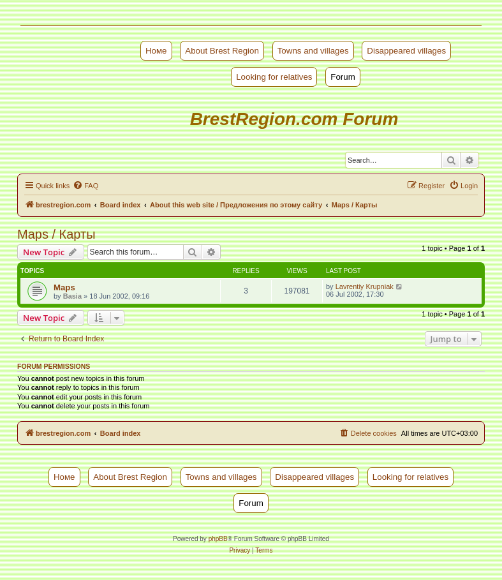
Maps (64, 287)
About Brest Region (222, 51)
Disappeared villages (406, 51)
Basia (72, 296)
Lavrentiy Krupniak (365, 286)
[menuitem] (85, 185)
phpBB (218, 538)
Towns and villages (313, 51)
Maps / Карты (56, 234)
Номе (156, 51)
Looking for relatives (274, 77)
